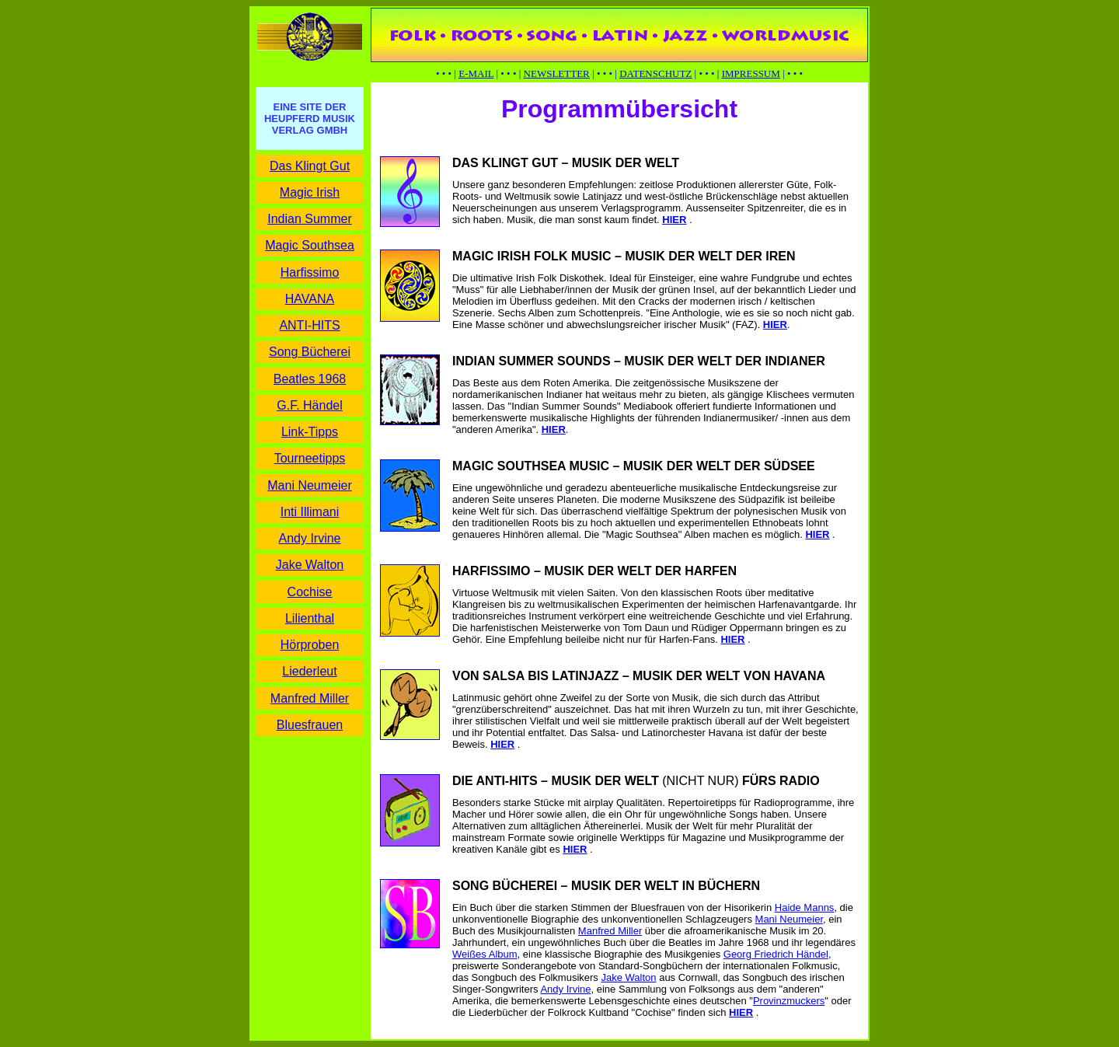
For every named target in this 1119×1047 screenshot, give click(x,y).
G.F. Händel (309, 405)
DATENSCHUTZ (655, 73)
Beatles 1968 (310, 379)
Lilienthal (309, 618)
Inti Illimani (310, 511)
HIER (554, 429)
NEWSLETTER (557, 73)
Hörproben (310, 644)
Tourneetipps (310, 458)
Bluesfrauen (310, 724)
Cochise (310, 592)
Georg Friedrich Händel (775, 954)
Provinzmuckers (788, 1001)
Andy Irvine (309, 538)
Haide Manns (805, 907)
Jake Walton (309, 564)
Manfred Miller (309, 698)
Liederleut (309, 671)
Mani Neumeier (309, 485)
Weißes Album (485, 954)
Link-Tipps (309, 431)
